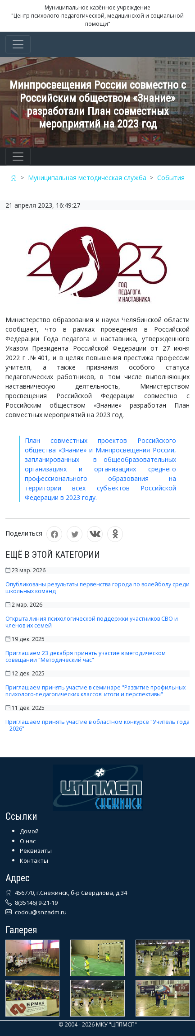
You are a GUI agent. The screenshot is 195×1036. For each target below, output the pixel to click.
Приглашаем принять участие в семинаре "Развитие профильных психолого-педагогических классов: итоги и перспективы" (95, 691)
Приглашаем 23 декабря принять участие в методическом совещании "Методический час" (85, 656)
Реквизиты (36, 850)
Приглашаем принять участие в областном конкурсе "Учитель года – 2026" (97, 725)
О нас (28, 841)
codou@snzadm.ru (40, 912)
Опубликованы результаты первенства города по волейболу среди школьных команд (97, 587)
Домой (29, 831)
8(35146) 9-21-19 (36, 902)
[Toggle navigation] (18, 44)
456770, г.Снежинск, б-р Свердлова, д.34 (70, 893)
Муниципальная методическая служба (87, 177)
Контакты (34, 860)
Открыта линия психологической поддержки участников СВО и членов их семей (91, 622)
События (171, 177)
